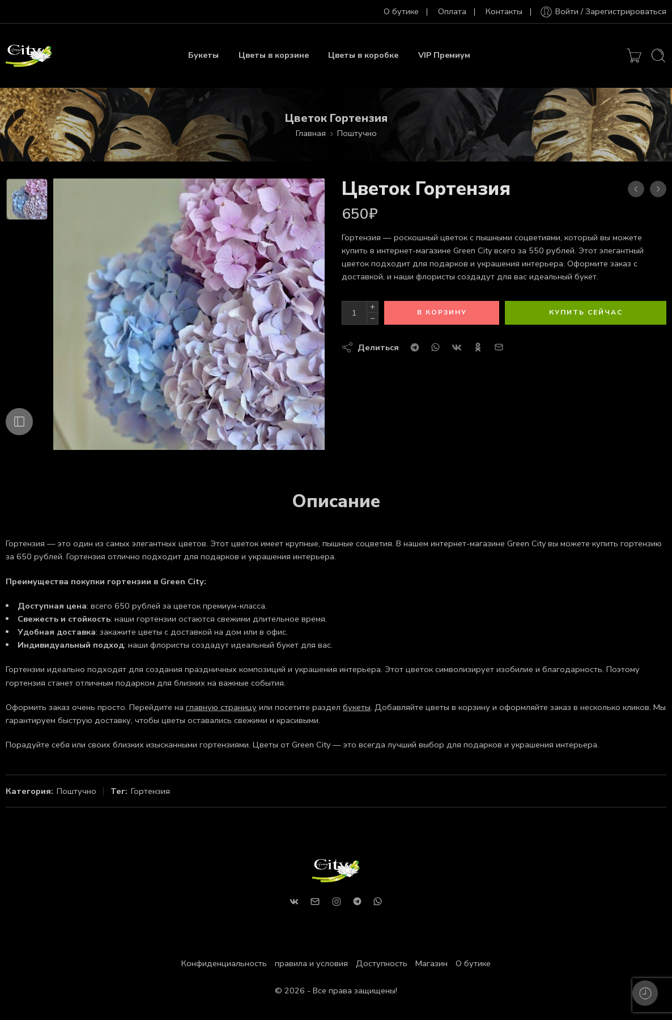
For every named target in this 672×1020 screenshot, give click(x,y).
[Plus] (372, 307)
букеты (357, 707)
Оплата (452, 11)
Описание (336, 501)
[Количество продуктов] (354, 313)
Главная (311, 133)
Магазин (431, 963)
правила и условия (311, 963)
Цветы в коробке (363, 55)
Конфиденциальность (224, 963)
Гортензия (150, 791)
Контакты (504, 11)
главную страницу (221, 707)
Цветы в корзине (274, 55)
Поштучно (357, 133)
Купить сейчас (586, 312)
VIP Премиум (444, 55)
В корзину (442, 312)
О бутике (401, 11)
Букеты (203, 55)
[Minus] (372, 319)
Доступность (381, 963)
